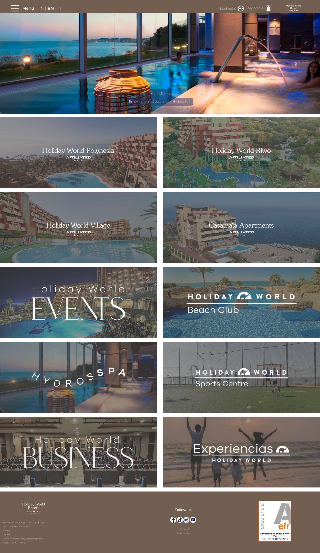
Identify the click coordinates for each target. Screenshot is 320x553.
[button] (24, 63)
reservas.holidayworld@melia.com (26, 538)
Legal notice (183, 533)
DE (61, 8)
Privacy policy (183, 529)
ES (41, 8)
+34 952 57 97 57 (18, 542)
